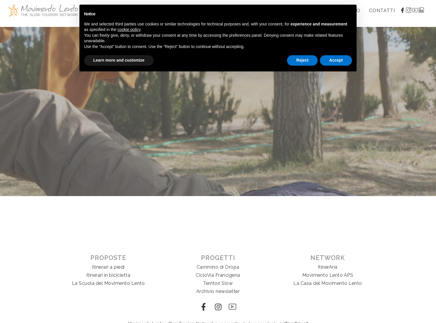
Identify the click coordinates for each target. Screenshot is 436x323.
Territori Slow (218, 283)
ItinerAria (328, 267)
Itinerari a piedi (108, 267)
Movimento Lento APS (327, 275)
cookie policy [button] (129, 29)
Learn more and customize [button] (118, 60)
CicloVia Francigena (218, 275)
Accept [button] (336, 60)
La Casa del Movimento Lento (327, 283)
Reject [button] (302, 60)
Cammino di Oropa (218, 267)
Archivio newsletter (218, 291)
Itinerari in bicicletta (108, 275)
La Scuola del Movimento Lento (108, 283)
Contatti (382, 10)
